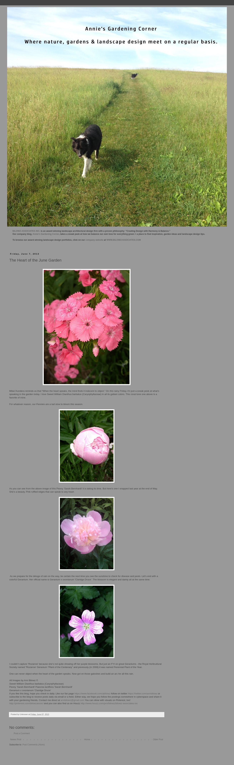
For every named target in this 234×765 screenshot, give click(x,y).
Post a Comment (22, 733)
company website (94, 240)
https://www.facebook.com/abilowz (92, 693)
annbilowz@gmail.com (72, 700)
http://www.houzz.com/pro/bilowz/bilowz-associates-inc (109, 703)
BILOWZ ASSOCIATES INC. (26, 231)
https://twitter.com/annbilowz (142, 693)
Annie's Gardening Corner (46, 234)
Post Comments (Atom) (33, 744)
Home (87, 739)
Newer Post (15, 739)
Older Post (158, 739)
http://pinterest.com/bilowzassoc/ (26, 703)
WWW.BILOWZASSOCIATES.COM (123, 240)
